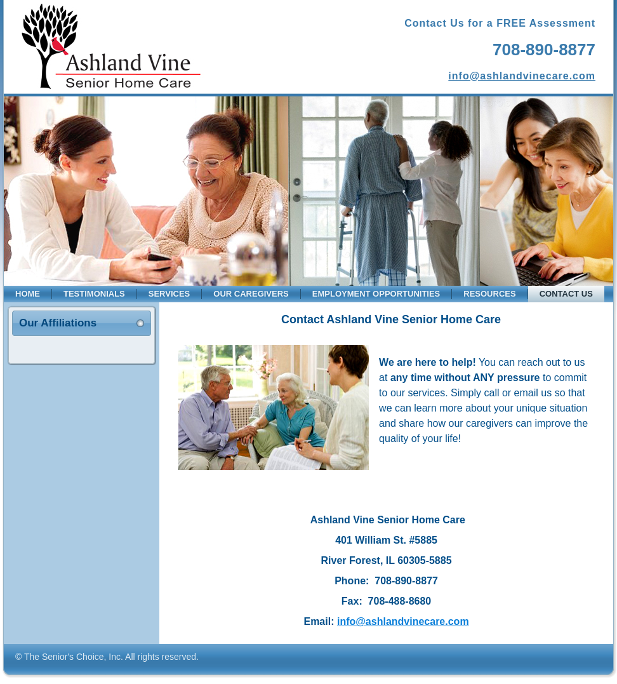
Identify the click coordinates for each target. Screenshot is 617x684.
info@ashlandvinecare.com (521, 75)
